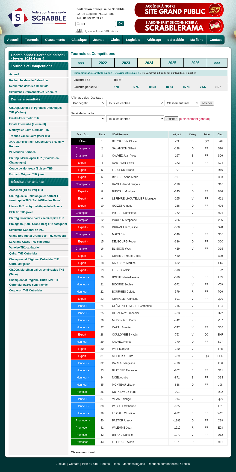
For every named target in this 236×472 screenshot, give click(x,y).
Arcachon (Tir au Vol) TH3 (26, 190)
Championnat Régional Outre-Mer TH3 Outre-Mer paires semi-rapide (34, 282)
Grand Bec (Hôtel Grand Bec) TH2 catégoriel (38, 235)
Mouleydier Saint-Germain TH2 (29, 130)
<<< (81, 63)
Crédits (185, 464)
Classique (79, 40)
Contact (216, 40)
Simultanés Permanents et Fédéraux (33, 92)
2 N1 (116, 87)
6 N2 (136, 87)
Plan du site (90, 464)
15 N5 (186, 87)
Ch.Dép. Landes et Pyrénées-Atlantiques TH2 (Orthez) (35, 110)
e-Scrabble (175, 40)
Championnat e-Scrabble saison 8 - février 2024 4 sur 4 (106, 73)
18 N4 (169, 87)
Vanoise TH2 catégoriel (24, 247)
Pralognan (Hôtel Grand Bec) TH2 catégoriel (38, 224)
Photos (105, 464)
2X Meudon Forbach (22, 152)
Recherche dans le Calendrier (28, 80)
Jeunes (98, 40)
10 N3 (152, 87)
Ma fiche (196, 40)
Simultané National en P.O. (26, 230)
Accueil (13, 40)
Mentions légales (133, 464)
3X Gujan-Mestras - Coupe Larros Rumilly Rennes (36, 144)
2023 (126, 63)
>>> (217, 63)
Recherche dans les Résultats (28, 86)
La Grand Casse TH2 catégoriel (29, 241)
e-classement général (194, 119)
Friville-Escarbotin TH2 (24, 118)
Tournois (32, 40)
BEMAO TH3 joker (21, 212)
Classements (55, 40)
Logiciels (133, 40)
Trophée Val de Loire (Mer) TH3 (29, 136)
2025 (172, 63)
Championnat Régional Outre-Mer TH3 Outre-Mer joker (34, 262)
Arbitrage (154, 40)
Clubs (115, 40)
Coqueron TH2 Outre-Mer (25, 290)
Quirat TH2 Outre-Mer (23, 253)
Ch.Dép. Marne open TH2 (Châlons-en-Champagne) (34, 160)
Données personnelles (162, 464)
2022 (103, 63)
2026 (195, 63)
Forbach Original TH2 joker (27, 174)
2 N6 (203, 87)
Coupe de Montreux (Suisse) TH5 (31, 168)
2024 (149, 63)
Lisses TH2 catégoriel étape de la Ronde (35, 206)
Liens (116, 464)
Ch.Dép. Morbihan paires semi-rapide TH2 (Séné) (36, 272)
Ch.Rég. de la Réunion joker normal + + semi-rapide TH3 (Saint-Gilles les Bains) (35, 198)
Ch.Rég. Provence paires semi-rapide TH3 (36, 218)
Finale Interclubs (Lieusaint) (27, 124)
